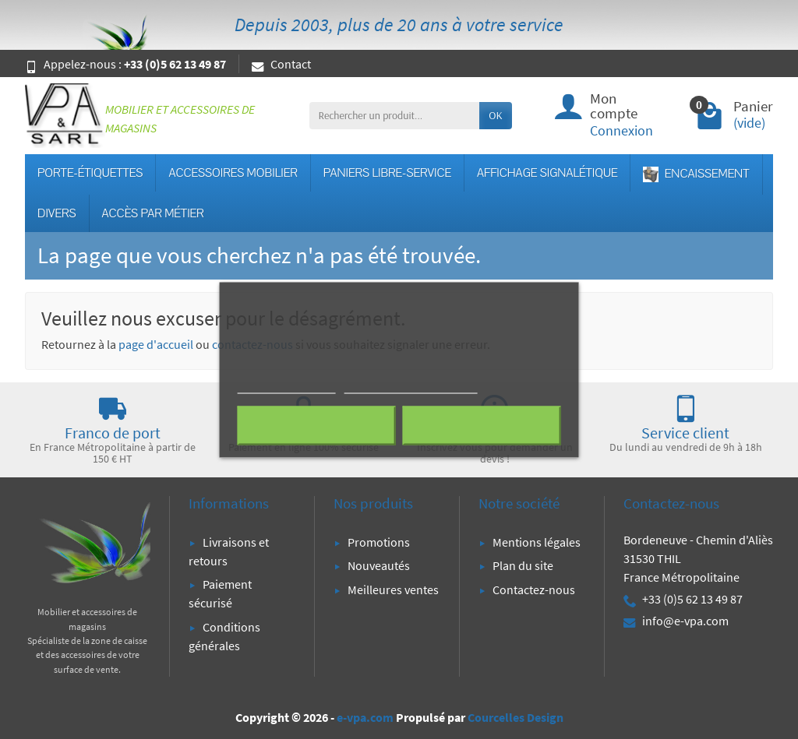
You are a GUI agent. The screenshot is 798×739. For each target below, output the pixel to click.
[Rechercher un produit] (394, 115)
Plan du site (523, 565)
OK (495, 115)
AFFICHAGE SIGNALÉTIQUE (547, 173)
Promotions (379, 542)
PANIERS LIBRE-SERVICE (387, 173)
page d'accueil (155, 344)
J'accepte (481, 425)
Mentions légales (537, 542)
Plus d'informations (287, 385)
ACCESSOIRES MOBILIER (232, 173)
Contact (281, 64)
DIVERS (56, 213)
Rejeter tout (316, 425)
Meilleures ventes (393, 589)
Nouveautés (379, 565)
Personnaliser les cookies (410, 385)
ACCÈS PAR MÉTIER (153, 213)
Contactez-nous (534, 589)
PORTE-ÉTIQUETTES (90, 173)
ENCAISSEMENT (696, 174)
